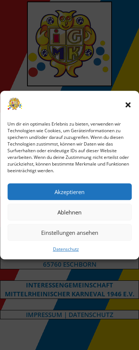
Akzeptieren (69, 192)
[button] (128, 105)
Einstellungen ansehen (69, 232)
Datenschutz (66, 249)
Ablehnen (69, 212)
